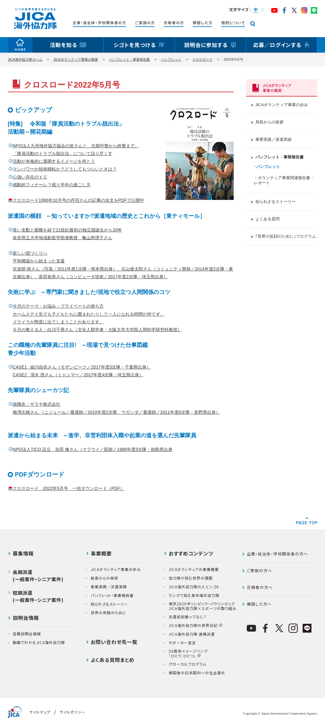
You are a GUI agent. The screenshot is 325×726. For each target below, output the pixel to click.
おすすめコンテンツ (191, 554)
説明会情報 (26, 618)
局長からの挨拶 (269, 122)
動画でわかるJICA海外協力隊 (39, 642)
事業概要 (101, 554)
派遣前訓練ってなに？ (188, 616)
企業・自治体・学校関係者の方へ (277, 554)
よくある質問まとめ (112, 660)
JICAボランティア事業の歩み (281, 105)
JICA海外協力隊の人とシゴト (194, 586)
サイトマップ (39, 712)
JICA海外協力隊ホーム (25, 59)
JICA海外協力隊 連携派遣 (192, 634)
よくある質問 (267, 219)
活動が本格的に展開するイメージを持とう (54, 161)
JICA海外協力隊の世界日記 (193, 625)
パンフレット (171, 59)
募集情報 (23, 554)
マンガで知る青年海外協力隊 (194, 595)
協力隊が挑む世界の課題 (191, 578)
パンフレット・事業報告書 (129, 59)
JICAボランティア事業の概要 (75, 59)
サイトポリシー (72, 712)
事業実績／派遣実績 (273, 139)
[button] (255, 10)
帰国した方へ (259, 604)
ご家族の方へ (259, 570)
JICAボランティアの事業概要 (194, 569)
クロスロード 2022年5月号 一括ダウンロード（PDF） (68, 488)
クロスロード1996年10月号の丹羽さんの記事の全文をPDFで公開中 (78, 200)
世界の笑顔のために (109, 612)
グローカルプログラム (187, 664)
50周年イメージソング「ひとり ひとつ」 (188, 653)
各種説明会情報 (27, 633)
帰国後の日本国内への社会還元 (197, 672)
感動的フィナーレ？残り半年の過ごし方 (52, 184)
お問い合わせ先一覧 (114, 642)
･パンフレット (267, 167)
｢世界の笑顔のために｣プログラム (285, 236)
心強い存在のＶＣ (30, 177)
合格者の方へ (260, 587)
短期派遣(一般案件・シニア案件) (38, 596)
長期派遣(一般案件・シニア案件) (38, 575)
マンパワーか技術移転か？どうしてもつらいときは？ (65, 168)
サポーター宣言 (182, 642)
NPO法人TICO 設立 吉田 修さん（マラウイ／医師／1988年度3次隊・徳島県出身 (93, 449)
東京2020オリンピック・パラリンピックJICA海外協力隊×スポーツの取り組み (202, 606)
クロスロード (202, 59)
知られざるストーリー (275, 202)
